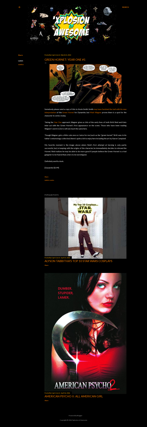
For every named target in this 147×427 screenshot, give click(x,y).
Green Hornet (68, 112)
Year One (58, 122)
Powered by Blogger (73, 415)
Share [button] (20, 55)
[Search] (125, 7)
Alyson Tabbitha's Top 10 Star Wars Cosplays (78, 261)
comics (21, 64)
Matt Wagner (95, 112)
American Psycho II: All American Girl (74, 396)
